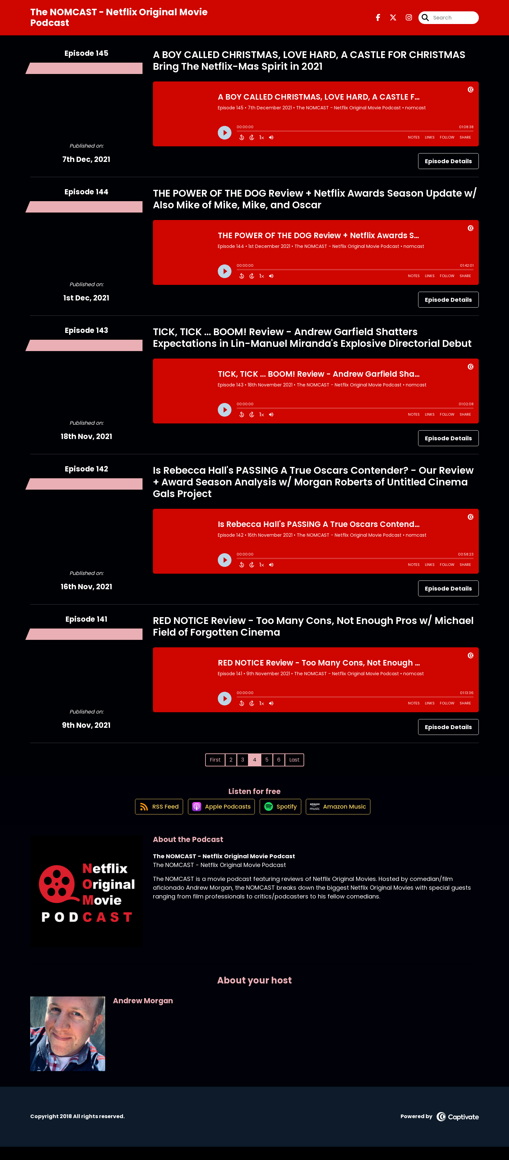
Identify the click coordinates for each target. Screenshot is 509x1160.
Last (294, 765)
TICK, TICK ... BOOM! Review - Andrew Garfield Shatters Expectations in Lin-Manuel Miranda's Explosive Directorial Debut (312, 343)
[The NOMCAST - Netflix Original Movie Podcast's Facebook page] (378, 21)
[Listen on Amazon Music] (343, 819)
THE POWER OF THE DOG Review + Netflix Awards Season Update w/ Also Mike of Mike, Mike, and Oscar (315, 205)
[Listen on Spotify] (281, 819)
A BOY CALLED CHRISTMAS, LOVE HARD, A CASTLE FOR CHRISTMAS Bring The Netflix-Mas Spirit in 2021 (309, 66)
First (215, 765)
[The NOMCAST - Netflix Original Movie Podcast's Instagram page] (405, 21)
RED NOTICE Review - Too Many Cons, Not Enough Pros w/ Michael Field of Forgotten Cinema (313, 632)
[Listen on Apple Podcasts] (218, 819)
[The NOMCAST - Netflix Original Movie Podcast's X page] (389, 21)
